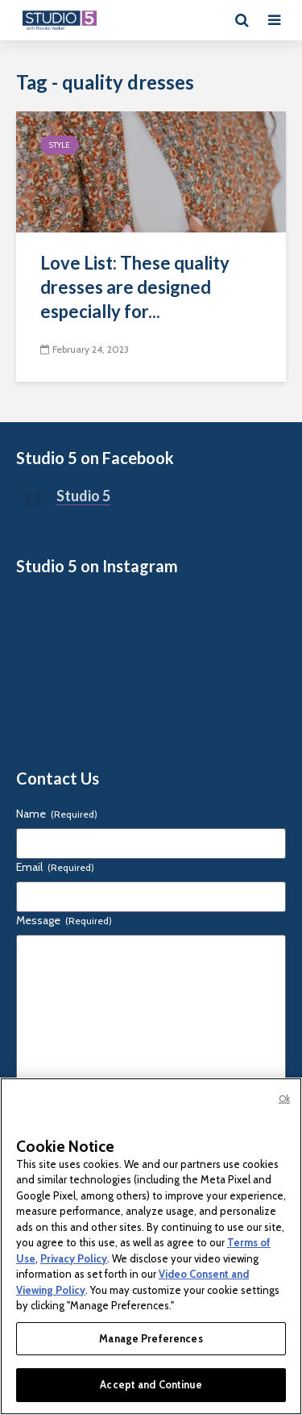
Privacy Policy (73, 1258)
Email (55, 867)
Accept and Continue (150, 1384)
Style (59, 145)
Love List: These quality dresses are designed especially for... (135, 287)
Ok (284, 1098)
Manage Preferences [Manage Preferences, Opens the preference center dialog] (150, 1338)
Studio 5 (83, 495)
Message (64, 920)
